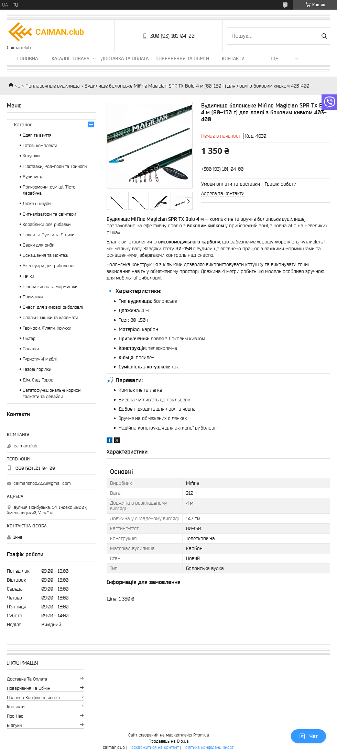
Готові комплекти (40, 145)
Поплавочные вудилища (52, 86)
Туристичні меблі (40, 359)
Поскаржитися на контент (154, 747)
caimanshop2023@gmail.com (42, 483)
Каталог (23, 124)
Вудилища (33, 176)
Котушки (31, 155)
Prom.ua (201, 735)
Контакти (233, 58)
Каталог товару (70, 58)
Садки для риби (38, 245)
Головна (27, 58)
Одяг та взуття (37, 135)
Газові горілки (37, 369)
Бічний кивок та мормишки (50, 286)
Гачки (28, 276)
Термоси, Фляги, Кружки (47, 328)
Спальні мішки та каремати (50, 317)
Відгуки (14, 725)
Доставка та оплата (125, 58)
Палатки (31, 348)
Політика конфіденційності (33, 697)
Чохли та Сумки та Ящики (48, 234)
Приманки (33, 296)
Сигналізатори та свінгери (49, 214)
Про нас (15, 716)
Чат (308, 736)
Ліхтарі (29, 338)
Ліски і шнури (37, 203)
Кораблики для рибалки (46, 224)
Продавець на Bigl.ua (169, 741)
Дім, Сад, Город (38, 379)
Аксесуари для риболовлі (48, 265)
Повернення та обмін (182, 58)
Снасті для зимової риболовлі (53, 307)
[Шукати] (324, 36)
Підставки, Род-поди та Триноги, (55, 166)
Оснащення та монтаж (45, 255)
